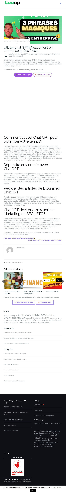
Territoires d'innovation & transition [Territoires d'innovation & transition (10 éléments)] (35, 322)
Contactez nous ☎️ (39, 404)
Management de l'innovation (11, 364)
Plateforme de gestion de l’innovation (13, 406)
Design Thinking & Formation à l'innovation (15, 359)
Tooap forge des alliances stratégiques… (33, 292)
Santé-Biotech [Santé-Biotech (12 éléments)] (51, 442)
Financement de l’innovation (11, 430)
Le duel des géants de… (52, 291)
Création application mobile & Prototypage (17, 41)
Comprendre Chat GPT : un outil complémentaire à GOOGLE (44, 240)
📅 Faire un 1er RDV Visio (42, 74)
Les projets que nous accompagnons (44, 415)
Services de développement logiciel (13, 419)
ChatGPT (8, 262)
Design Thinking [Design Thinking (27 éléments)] (15, 317)
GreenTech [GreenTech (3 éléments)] (54, 318)
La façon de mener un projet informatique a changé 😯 (20, 238)
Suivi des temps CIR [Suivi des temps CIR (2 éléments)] (12, 322)
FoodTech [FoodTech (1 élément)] (28, 318)
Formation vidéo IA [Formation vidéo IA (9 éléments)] (40, 318)
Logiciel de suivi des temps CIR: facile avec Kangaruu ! (18, 332)
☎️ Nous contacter (44, 302)
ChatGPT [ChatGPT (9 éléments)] (50, 315)
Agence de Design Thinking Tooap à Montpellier (16, 343)
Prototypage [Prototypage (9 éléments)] (41, 320)
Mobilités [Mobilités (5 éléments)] (22, 320)
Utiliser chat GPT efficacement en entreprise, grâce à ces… (28, 49)
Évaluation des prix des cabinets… (13, 292)
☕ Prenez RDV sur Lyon (23, 74)
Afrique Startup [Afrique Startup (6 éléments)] (10, 316)
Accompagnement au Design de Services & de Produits (16, 413)
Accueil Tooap (38, 410)
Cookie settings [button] (26, 481)
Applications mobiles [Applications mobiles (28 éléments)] (31, 315)
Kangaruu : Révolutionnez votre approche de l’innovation (18, 338)
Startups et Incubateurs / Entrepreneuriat (14, 381)
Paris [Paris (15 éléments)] (31, 320)
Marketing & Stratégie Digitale (11, 370)
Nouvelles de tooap (9, 375)
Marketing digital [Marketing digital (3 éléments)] (11, 320)
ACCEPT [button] (33, 490)
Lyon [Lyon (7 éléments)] (50, 438)
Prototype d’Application (10, 425)
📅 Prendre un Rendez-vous (24, 302)
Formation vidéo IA (17, 262)
